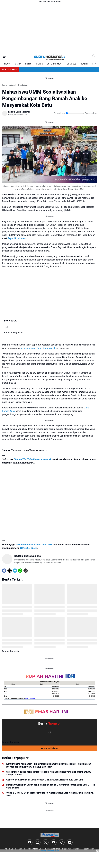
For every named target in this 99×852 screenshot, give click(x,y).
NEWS (7, 64)
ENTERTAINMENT (54, 64)
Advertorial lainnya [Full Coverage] (49, 748)
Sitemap (77, 849)
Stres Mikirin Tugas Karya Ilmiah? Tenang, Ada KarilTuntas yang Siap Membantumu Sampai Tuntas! (48, 773)
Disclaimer (66, 849)
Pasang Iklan (88, 849)
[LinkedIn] (70, 842)
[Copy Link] (25, 570)
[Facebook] (4, 570)
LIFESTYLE (71, 64)
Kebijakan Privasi (52, 849)
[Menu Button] (5, 56)
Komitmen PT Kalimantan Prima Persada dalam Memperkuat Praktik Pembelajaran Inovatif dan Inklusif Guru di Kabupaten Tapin (48, 765)
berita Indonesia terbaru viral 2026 (34, 544)
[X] (9, 570)
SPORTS (39, 64)
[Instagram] (37, 842)
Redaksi (18, 849)
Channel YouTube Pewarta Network (32, 459)
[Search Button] (94, 56)
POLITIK (17, 64)
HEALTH (84, 64)
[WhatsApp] (20, 570)
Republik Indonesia (17, 238)
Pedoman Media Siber (33, 849)
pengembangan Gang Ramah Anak (38, 348)
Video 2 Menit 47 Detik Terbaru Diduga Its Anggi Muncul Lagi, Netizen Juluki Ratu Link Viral (50, 794)
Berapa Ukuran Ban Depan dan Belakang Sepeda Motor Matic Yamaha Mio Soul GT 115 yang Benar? (50, 786)
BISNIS (28, 64)
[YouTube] (54, 842)
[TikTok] (62, 842)
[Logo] (49, 835)
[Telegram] (15, 570)
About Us (9, 849)
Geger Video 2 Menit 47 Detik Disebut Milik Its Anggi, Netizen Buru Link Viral (44, 779)
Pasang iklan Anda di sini (49, 851)
